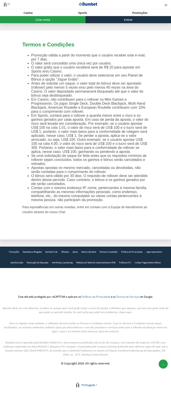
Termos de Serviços (127, 296)
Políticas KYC (125, 262)
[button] (28, 12)
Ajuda (75, 251)
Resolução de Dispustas (37, 262)
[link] (14, 252)
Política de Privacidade (131, 251)
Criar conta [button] (42, 20)
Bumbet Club (51, 251)
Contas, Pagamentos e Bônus (148, 262)
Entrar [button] (128, 20)
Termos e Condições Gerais (96, 323)
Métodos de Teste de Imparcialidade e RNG (96, 262)
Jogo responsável (154, 251)
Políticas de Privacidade (96, 296)
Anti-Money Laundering (62, 262)
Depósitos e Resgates (32, 251)
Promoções (139, 13)
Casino (28, 13)
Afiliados (65, 251)
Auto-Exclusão (16, 262)
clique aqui (125, 312)
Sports (82, 13)
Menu (165, 4)
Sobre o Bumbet (88, 251)
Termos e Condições (109, 251)
